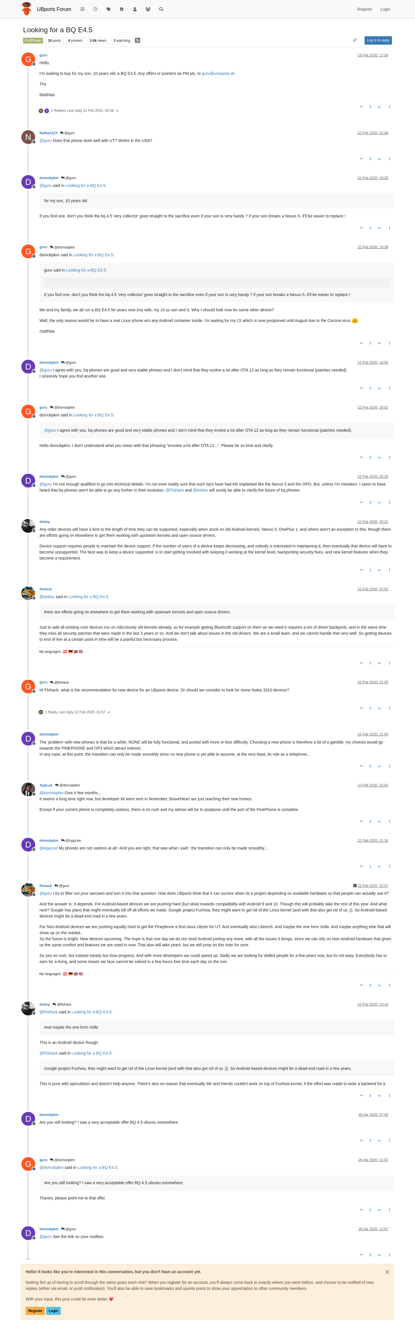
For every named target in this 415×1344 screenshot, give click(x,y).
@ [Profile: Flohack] (175, 490)
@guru (67, 133)
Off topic (33, 40)
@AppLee (71, 841)
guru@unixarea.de (218, 73)
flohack (45, 589)
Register (35, 1311)
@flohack (59, 682)
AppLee (45, 785)
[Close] (387, 1272)
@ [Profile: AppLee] (48, 848)
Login (53, 1311)
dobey (44, 522)
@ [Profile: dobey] (200, 490)
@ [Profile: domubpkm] (51, 793)
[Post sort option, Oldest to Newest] (355, 40)
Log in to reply (378, 40)
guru (43, 55)
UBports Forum (54, 9)
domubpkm (49, 178)
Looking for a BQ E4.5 (85, 185)
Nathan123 (48, 133)
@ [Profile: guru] (45, 140)
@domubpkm (62, 247)
